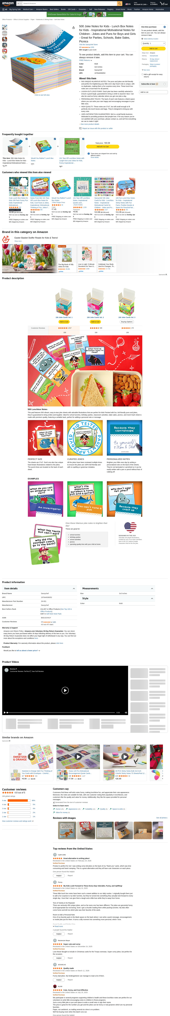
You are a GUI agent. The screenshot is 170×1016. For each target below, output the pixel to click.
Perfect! (27, 671)
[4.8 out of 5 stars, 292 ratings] (36, 210)
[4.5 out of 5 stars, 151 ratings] (122, 210)
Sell (90, 9)
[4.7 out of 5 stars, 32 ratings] (57, 205)
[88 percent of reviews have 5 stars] (18, 800)
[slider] (61, 712)
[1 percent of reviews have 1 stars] (18, 816)
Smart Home (120, 9)
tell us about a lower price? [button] (28, 650)
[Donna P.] (13, 669)
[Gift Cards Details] (76, 9)
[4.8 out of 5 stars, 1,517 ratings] (101, 210)
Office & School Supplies (21, 19)
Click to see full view (42, 95)
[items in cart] (164, 4)
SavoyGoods (154, 56)
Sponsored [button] (163, 274)
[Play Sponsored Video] (31, 757)
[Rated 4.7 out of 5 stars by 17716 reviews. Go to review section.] (107, 269)
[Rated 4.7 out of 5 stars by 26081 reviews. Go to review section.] (67, 269)
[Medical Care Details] (33, 9)
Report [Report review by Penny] (70, 934)
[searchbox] (69, 3)
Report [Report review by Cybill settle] (70, 875)
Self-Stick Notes (59, 19)
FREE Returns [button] (85, 60)
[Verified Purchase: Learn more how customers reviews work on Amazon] (59, 863)
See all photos (161, 818)
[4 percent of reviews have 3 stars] (18, 808)
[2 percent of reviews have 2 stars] (18, 812)
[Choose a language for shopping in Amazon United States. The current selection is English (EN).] (127, 4)
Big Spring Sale (15, 9)
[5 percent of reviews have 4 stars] (18, 804)
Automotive (160, 9)
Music (129, 9)
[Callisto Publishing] (6, 239)
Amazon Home (147, 9)
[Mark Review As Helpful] (59, 875)
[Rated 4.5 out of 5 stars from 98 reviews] (130, 776)
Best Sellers (54, 9)
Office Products (7, 19)
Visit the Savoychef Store (88, 44)
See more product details (90, 124)
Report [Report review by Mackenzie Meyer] (70, 958)
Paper (32, 19)
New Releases (99, 9)
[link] (43, 146)
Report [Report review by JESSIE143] (70, 980)
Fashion (137, 9)
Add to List (144, 92)
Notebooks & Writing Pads (44, 19)
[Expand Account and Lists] (147, 4)
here (36, 638)
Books (63, 9)
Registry (110, 9)
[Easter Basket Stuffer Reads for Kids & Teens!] (36, 238)
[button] (4, 9)
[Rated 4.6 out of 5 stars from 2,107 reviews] (84, 776)
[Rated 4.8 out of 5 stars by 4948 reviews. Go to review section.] (87, 269)
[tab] (58, 809)
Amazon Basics (41, 9)
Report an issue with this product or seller (96, 128)
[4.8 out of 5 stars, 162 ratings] (15, 207)
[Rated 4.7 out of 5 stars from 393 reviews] (37, 776)
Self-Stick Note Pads (53, 614)
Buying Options (126, 322)
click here (59, 643)
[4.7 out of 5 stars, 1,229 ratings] (79, 207)
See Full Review (38, 671)
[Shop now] (18, 241)
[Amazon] (8, 4)
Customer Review (16, 671)
